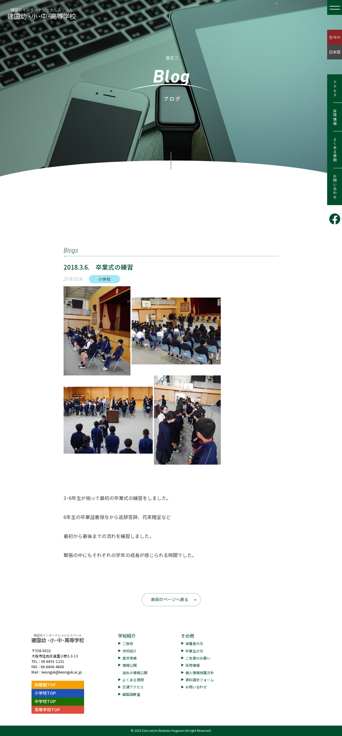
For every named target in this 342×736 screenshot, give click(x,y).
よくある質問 (334, 149)
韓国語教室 (131, 694)
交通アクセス (133, 686)
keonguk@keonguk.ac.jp (62, 671)
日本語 (335, 52)
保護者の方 (194, 643)
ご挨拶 (127, 643)
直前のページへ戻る (169, 599)
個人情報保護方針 (199, 672)
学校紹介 (127, 636)
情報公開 (129, 665)
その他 (187, 636)
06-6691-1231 (52, 661)
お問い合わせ (334, 186)
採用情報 (334, 117)
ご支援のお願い (197, 657)
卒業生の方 (194, 650)
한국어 (335, 37)
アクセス (334, 88)
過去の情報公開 (134, 672)
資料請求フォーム (199, 679)
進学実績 (129, 657)
